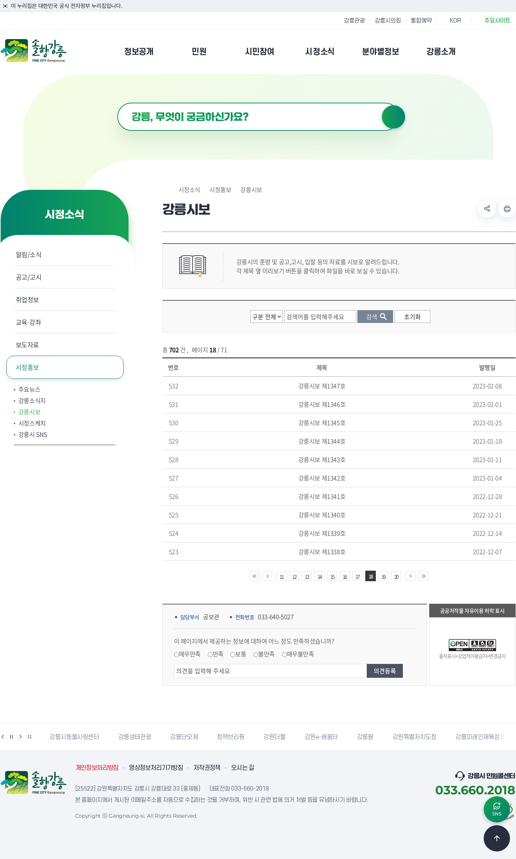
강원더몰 (274, 737)
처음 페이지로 (254, 576)
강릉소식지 (32, 400)
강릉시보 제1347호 (322, 385)
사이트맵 (511, 51)
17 (357, 576)
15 (332, 576)
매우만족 (190, 653)
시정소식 (189, 189)
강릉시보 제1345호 (322, 422)
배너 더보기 (30, 737)
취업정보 (27, 299)
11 (281, 576)
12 (294, 576)
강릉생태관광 (134, 737)
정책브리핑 (230, 737)
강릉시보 (29, 411)
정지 (12, 737)
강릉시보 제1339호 (322, 533)
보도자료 (27, 344)
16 (345, 576)
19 (383, 576)
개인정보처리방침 (97, 768)
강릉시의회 (388, 20)
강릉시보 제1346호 (322, 404)
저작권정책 (207, 768)
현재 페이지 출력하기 (507, 208)
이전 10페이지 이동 (267, 576)
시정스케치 (32, 423)
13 (307, 576)
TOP (497, 838)
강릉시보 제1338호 (322, 551)
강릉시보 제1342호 (322, 477)
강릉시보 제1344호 (322, 440)
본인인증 (491, 51)
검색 (393, 117)
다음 (21, 737)
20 (396, 576)
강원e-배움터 (321, 737)
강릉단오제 (184, 737)
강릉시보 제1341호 (322, 496)
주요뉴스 (29, 389)
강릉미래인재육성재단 (482, 737)
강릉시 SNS (32, 434)
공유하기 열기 (487, 208)
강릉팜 (365, 737)
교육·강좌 (28, 322)
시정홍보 (27, 367)
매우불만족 (300, 653)
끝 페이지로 (423, 576)
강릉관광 (354, 20)
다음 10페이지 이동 (410, 576)
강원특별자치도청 (415, 737)
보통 (240, 653)
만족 (218, 653)
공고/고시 (29, 277)
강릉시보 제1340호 (322, 514)
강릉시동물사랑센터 (74, 737)
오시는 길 (242, 768)
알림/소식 (29, 254)
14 (319, 576)
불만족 (266, 653)
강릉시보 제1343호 (322, 459)
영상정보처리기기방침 (156, 768)
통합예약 (421, 20)
